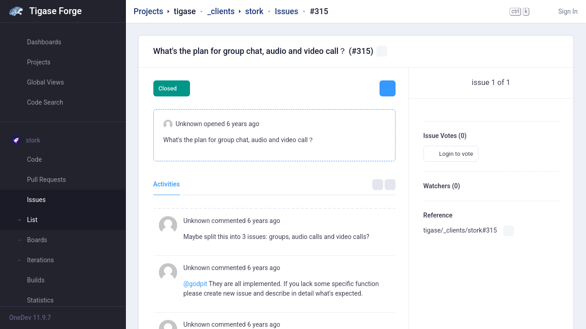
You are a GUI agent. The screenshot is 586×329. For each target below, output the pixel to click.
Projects (148, 11)
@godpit (195, 283)
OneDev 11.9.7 (30, 317)
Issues (286, 11)
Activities (166, 184)
